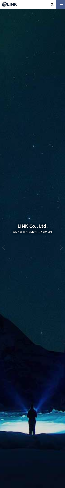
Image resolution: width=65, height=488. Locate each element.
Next (61, 247)
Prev (3, 247)
